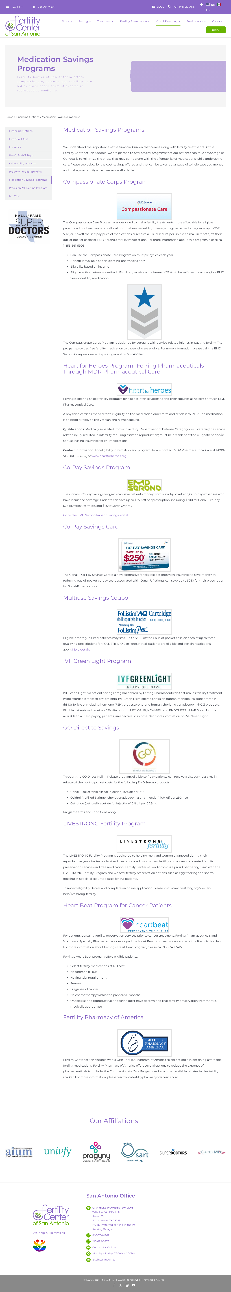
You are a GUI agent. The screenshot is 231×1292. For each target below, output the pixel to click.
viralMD (160, 1280)
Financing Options (20, 131)
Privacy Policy (108, 1280)
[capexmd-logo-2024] (212, 1139)
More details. (81, 649)
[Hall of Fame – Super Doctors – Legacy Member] (28, 209)
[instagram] (127, 1285)
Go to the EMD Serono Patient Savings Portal (95, 515)
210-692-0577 (100, 1241)
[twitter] (120, 1285)
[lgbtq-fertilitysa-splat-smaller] (39, 1240)
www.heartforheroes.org (108, 456)
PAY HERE (18, 7)
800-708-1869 (101, 1235)
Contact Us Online (104, 1247)
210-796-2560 (46, 7)
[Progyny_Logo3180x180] (96, 1139)
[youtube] (133, 1285)
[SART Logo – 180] (135, 1139)
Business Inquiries (103, 1259)
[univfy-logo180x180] (57, 1139)
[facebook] (114, 1285)
